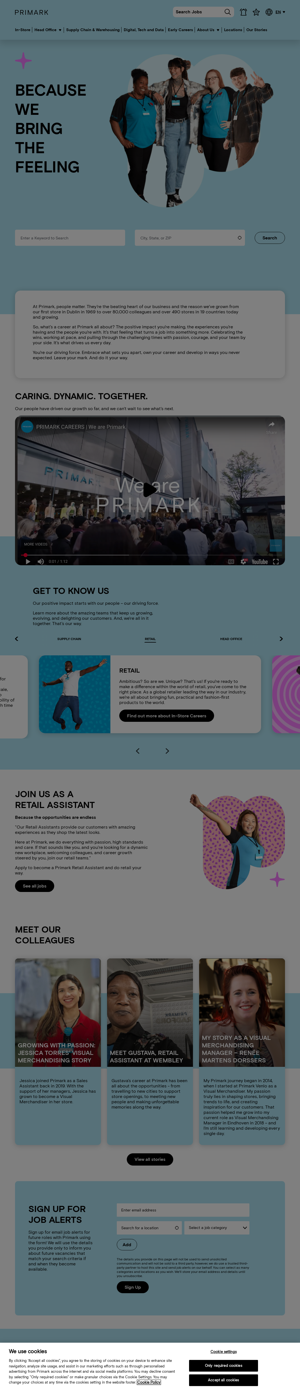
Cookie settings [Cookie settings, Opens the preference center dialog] (223, 1352)
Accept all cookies (223, 1380)
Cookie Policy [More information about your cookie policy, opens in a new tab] (148, 1382)
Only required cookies (223, 1366)
